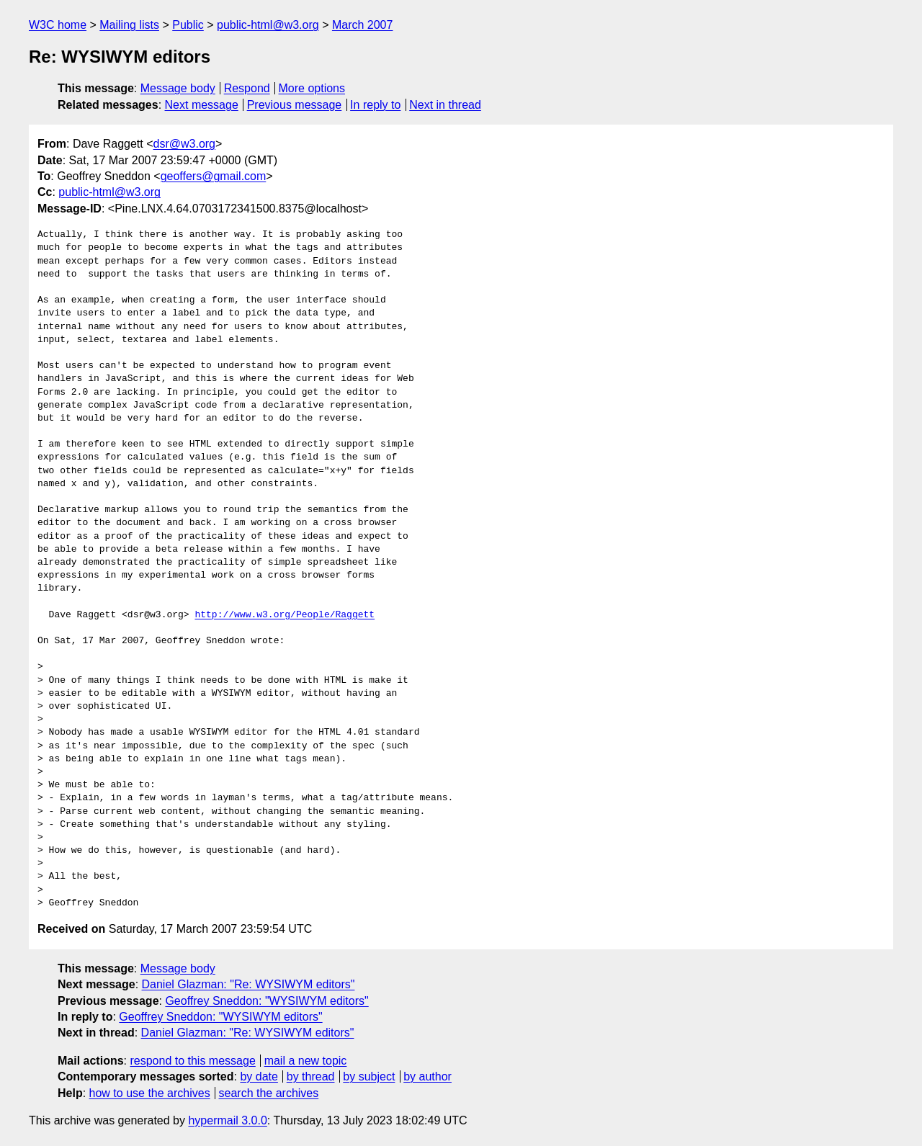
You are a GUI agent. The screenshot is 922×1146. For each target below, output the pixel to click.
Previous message (294, 105)
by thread (311, 1076)
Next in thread (445, 105)
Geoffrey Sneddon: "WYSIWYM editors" (266, 1001)
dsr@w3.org (184, 144)
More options (312, 88)
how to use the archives (149, 1093)
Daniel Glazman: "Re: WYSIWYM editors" (248, 984)
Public (188, 25)
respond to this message (192, 1061)
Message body (177, 88)
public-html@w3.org (268, 25)
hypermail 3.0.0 (227, 1120)
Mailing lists (129, 25)
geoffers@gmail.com (214, 176)
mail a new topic (305, 1061)
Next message (201, 105)
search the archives (269, 1093)
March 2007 (362, 25)
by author (427, 1076)
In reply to (375, 105)
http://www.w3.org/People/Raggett (284, 615)
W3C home (57, 25)
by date (258, 1076)
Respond (247, 88)
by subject (369, 1076)
